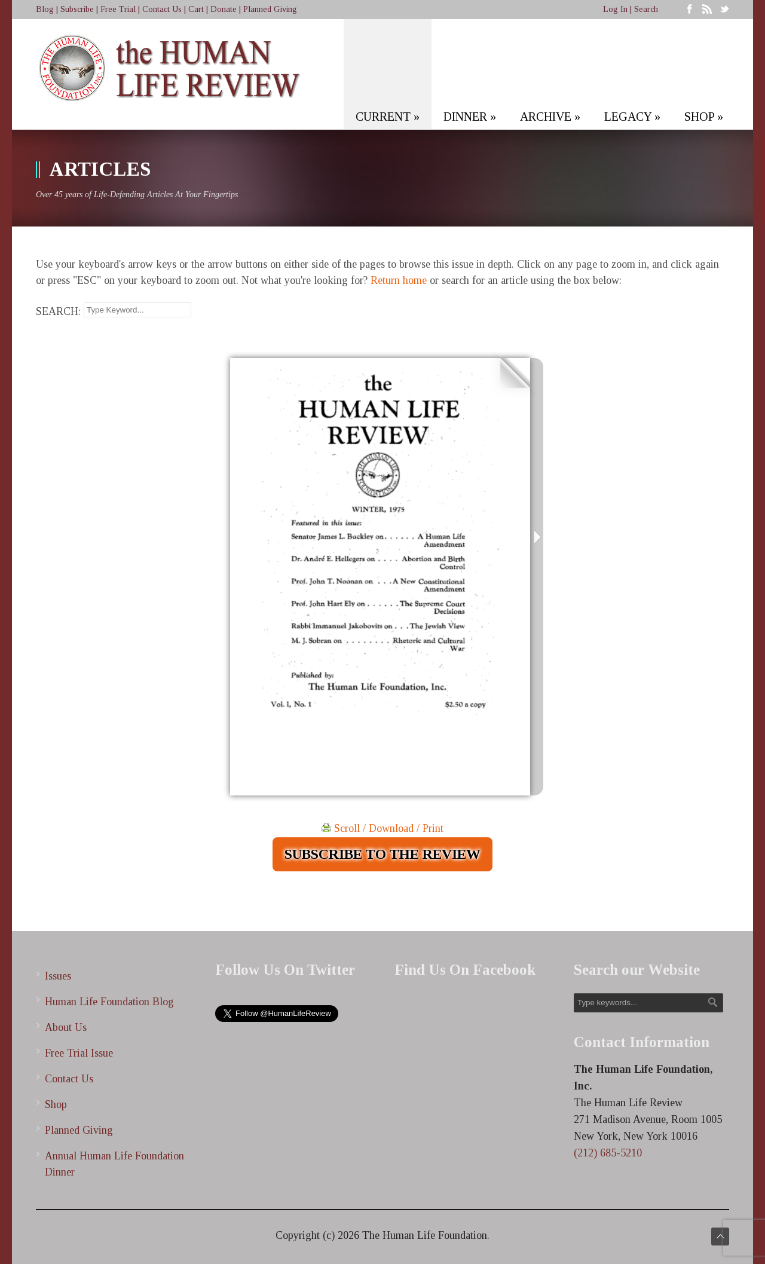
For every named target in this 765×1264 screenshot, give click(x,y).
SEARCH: (58, 311)
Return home (399, 280)
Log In (615, 9)
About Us (66, 1027)
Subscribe (77, 9)
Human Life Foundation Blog (109, 1002)
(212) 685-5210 (608, 1153)
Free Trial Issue (79, 1053)
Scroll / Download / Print (382, 828)
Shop (56, 1104)
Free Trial (118, 9)
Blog (45, 9)
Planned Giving (270, 9)
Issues (58, 976)
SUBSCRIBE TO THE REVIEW (382, 854)
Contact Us (162, 9)
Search (646, 9)
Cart (196, 9)
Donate (223, 9)
